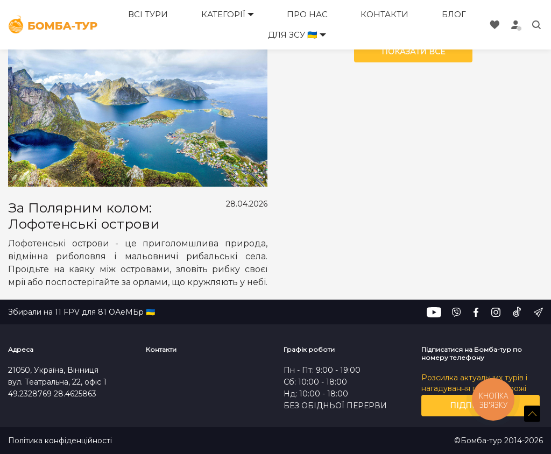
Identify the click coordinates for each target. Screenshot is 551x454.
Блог (454, 14)
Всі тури (148, 14)
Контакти (384, 14)
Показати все (413, 51)
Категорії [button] (223, 14)
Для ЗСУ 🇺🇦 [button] (292, 35)
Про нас (307, 14)
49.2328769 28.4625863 (52, 394)
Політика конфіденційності (60, 440)
